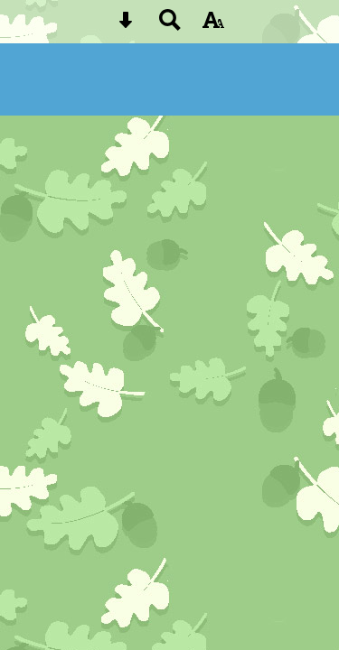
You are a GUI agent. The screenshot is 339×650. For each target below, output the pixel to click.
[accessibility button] (213, 25)
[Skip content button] (126, 25)
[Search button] (170, 25)
